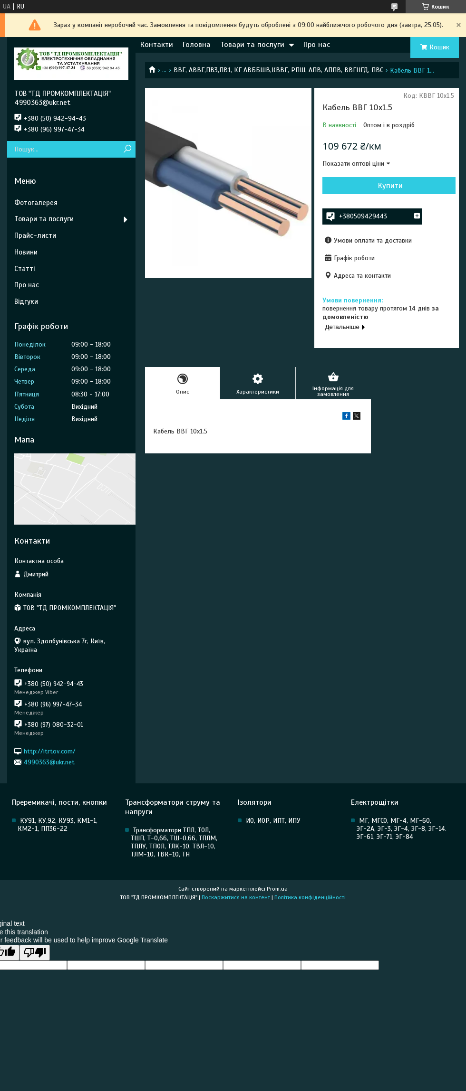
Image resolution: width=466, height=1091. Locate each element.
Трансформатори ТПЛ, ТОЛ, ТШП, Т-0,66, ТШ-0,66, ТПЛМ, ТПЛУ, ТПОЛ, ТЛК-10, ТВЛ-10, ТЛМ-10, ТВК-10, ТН (174, 842)
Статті (24, 268)
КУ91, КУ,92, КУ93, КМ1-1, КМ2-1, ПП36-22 (57, 825)
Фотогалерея (36, 202)
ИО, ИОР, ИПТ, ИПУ (273, 821)
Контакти (156, 44)
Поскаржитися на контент (236, 897)
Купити (390, 185)
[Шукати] (127, 149)
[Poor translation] (34, 952)
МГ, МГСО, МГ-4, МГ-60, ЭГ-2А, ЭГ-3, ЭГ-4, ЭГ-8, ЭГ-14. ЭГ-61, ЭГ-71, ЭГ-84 (402, 829)
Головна (197, 44)
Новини (26, 252)
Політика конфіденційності (310, 897)
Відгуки (26, 301)
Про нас (316, 44)
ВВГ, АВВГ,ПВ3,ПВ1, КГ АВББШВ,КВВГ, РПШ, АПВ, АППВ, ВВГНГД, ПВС (278, 70)
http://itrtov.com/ (50, 751)
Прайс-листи (35, 235)
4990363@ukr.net (49, 762)
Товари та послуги (252, 44)
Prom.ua (277, 888)
